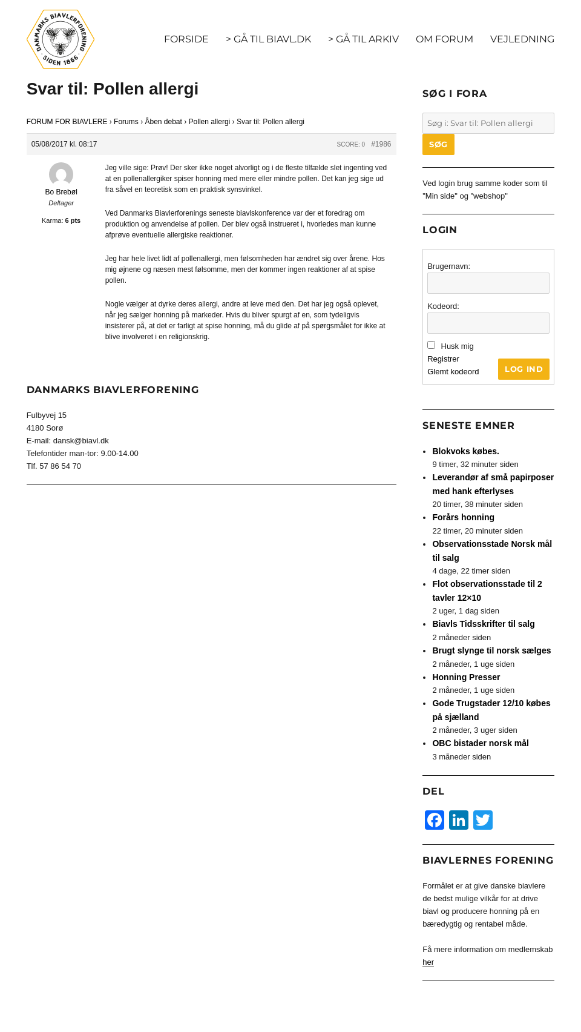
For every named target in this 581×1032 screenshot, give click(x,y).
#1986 (381, 144)
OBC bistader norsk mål (480, 743)
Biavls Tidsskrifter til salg (483, 624)
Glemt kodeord (453, 371)
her (428, 962)
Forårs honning (463, 517)
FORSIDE (186, 39)
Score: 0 (350, 144)
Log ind (524, 369)
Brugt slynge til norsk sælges (491, 650)
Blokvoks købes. (465, 451)
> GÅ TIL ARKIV (363, 39)
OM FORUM (444, 39)
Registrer (443, 358)
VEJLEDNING (522, 39)
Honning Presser (466, 677)
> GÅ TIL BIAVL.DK (268, 39)
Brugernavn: (448, 266)
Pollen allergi (210, 121)
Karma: (52, 220)
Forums (126, 121)
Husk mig (457, 346)
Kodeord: (443, 306)
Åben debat (163, 121)
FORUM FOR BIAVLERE (67, 121)
